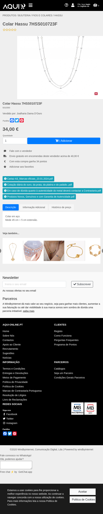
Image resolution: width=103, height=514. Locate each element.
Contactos (8, 340)
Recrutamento (10, 348)
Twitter (8, 418)
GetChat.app (25, 472)
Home (6, 331)
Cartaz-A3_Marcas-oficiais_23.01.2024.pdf (28, 178)
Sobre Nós (8, 335)
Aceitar (82, 491)
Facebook (10, 414)
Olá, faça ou (83, 5)
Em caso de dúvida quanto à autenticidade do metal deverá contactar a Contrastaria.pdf (52, 190)
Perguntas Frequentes (66, 340)
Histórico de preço (61, 207)
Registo (58, 331)
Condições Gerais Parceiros (69, 377)
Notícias (7, 357)
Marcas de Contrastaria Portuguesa (22, 390)
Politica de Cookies (83, 499)
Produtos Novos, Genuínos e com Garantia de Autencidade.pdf (39, 196)
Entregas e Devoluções (15, 373)
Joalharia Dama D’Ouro (29, 113)
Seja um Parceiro (63, 373)
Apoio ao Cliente (12, 344)
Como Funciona (63, 335)
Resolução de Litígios (14, 395)
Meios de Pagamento (14, 377)
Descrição (10, 207)
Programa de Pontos (65, 344)
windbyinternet (85, 449)
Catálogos (59, 368)
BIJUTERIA (24, 15)
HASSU (58, 15)
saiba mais (28, 311)
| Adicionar (63, 140)
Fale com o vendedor (20, 151)
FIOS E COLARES (42, 15)
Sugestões (8, 353)
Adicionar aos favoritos (21, 166)
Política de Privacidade (15, 382)
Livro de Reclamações (15, 399)
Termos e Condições (14, 368)
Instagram (10, 423)
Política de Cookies (13, 386)
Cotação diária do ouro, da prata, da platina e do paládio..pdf (38, 184)
